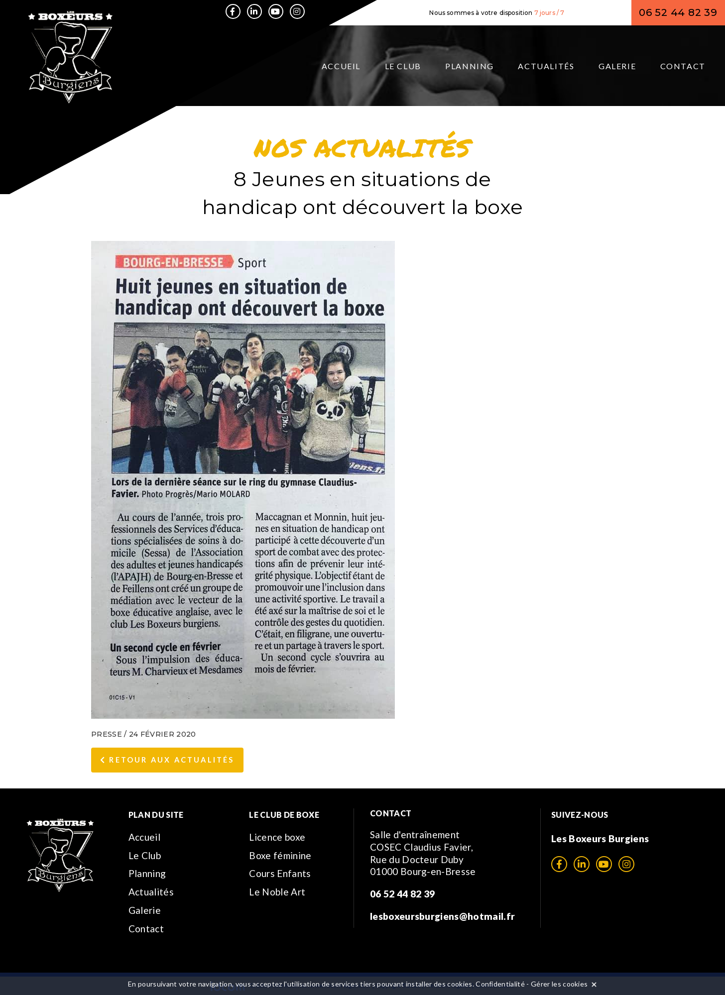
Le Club (403, 66)
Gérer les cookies (559, 984)
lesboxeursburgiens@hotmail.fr (442, 916)
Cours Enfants (280, 873)
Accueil (341, 66)
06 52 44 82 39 (678, 12)
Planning (469, 66)
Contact (683, 66)
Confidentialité (500, 984)
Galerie (617, 66)
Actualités (546, 66)
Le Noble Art (277, 891)
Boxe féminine (280, 855)
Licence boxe (277, 837)
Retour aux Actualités (167, 760)
